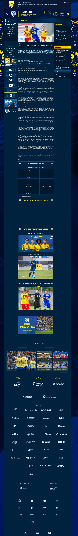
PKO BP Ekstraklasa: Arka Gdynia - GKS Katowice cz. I (44, 370)
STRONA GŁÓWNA (10, 27)
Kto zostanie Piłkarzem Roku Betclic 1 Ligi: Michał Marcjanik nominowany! (62, 51)
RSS (10, 37)
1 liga (57, 74)
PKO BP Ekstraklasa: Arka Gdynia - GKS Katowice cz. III (44, 360)
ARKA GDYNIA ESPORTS (10, 56)
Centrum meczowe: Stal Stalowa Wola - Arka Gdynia (61, 60)
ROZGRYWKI (10, 46)
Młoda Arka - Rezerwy (11, 33)
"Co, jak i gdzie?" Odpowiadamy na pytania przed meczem (62, 32)
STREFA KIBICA (10, 52)
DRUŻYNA (10, 44)
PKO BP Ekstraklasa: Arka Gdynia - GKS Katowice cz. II (60, 360)
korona (67, 74)
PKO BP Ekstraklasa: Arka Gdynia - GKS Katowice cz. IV (16, 370)
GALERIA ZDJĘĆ (36, 286)
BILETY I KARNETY (10, 50)
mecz (60, 76)
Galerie (10, 35)
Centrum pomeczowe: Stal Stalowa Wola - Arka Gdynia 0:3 (62, 56)
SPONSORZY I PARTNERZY (10, 48)
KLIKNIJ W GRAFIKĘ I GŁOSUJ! (36, 233)
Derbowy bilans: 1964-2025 (61, 35)
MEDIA (10, 54)
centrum (62, 74)
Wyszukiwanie (10, 39)
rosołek (64, 76)
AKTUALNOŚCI (10, 29)
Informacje (11, 31)
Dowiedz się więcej (21, 4)
